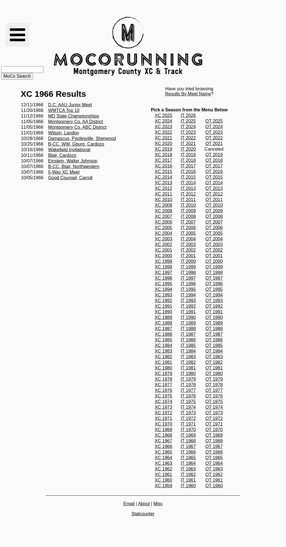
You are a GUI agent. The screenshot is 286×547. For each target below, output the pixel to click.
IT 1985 (188, 345)
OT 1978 (214, 384)
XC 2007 (163, 216)
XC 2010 (163, 199)
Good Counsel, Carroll (70, 177)
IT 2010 (188, 205)
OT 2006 (214, 227)
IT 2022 (188, 137)
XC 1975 (163, 396)
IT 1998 (188, 272)
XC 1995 (163, 283)
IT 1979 (188, 379)
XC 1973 (163, 407)
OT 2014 (214, 182)
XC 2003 (163, 238)
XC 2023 (163, 126)
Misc (158, 503)
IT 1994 (188, 295)
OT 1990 (214, 317)
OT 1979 (214, 379)
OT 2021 (214, 143)
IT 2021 (188, 143)
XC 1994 (163, 289)
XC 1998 (163, 267)
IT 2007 (188, 222)
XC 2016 (163, 166)
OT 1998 (214, 272)
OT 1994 (214, 295)
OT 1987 (214, 334)
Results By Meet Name (188, 93)
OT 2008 (214, 216)
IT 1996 (188, 283)
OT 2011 (214, 199)
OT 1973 (214, 412)
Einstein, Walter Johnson (72, 160)
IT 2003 (188, 244)
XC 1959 (163, 485)
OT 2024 (214, 126)
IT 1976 (188, 396)
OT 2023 (214, 132)
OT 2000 (214, 261)
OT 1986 (214, 339)
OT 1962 (214, 474)
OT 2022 (214, 137)
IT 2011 (188, 199)
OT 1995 (214, 289)
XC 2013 (163, 182)
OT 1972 (214, 418)
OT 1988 (214, 328)
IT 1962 (188, 474)
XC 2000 (163, 255)
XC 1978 (163, 379)
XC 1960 (163, 480)
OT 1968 (214, 440)
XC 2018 (163, 154)
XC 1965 (163, 452)
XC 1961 (163, 474)
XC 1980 (163, 368)
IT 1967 (188, 446)
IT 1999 (188, 267)
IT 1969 (188, 435)
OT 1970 (214, 429)
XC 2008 (163, 210)
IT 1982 (188, 362)
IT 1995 (188, 289)
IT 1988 (188, 328)
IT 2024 (188, 126)
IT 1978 (188, 384)
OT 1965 (214, 457)
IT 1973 (188, 412)
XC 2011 (163, 194)
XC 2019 (163, 149)
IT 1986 (188, 339)
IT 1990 (188, 317)
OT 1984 (214, 351)
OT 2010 (214, 205)
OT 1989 (214, 323)
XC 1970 (163, 424)
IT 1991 (188, 311)
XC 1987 (163, 328)
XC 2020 (163, 143)
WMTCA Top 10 (64, 110)
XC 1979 (163, 373)
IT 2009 (188, 210)
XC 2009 (163, 205)
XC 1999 (163, 261)
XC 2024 (163, 121)
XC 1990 (163, 311)
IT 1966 (188, 452)
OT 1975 (214, 401)
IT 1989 (188, 323)
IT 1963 (188, 468)
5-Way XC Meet (64, 172)
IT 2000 (188, 261)
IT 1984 (188, 351)
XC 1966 (163, 446)
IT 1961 (188, 480)
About (144, 503)
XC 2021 (163, 137)
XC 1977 (163, 384)
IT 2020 (188, 149)
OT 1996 (214, 283)
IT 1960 (188, 485)
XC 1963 (163, 463)
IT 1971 (188, 424)
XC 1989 (163, 317)
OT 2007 (214, 222)
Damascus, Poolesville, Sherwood (82, 138)
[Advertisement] (234, 46)
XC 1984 (163, 345)
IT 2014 (188, 182)
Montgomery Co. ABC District (77, 127)
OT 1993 (214, 300)
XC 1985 (163, 339)
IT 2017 (188, 166)
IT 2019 (188, 154)
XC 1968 (163, 435)
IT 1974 (188, 407)
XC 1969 (163, 429)
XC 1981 (163, 362)
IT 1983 (188, 356)
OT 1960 (214, 485)
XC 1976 (163, 390)
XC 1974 (163, 401)
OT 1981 (214, 368)
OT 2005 (214, 233)
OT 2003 (214, 244)
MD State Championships (73, 116)
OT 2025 (214, 121)
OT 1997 (214, 278)
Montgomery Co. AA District (75, 121)
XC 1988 (163, 323)
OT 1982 (214, 362)
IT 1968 (188, 440)
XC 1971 (163, 418)
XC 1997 (163, 272)
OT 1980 (214, 373)
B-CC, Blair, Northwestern (73, 166)
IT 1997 (188, 278)
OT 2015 (214, 177)
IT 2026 (188, 115)
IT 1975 (188, 401)
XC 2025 (163, 115)
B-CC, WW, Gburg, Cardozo (76, 144)
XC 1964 (163, 457)
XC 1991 (163, 306)
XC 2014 (163, 177)
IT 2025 (188, 121)
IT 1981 (188, 368)
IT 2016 (188, 171)
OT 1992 (214, 306)
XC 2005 (163, 227)
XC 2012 (163, 188)
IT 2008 (188, 216)
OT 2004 (214, 238)
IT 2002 (188, 250)
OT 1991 (214, 311)
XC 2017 (163, 160)
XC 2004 (163, 233)
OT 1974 (214, 407)
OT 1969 (214, 435)
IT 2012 (188, 194)
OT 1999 (214, 267)
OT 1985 (214, 345)
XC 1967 (163, 440)
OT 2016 (214, 171)
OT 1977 (214, 390)
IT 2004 (188, 238)
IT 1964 (188, 463)
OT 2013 (214, 188)
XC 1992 (163, 300)
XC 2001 (163, 250)
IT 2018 (188, 160)
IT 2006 (188, 227)
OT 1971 (214, 424)
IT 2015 (188, 177)
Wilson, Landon (63, 132)
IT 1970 (188, 429)
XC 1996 (163, 278)
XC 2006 (163, 222)
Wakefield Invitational (69, 149)
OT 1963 (214, 468)
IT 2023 (188, 132)
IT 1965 (188, 457)
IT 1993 (188, 300)
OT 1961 (214, 480)
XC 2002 (163, 244)
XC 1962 (163, 468)
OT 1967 (214, 446)
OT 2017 (214, 166)
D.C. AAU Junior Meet (70, 104)
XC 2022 (163, 132)
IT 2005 (188, 233)
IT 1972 (188, 418)
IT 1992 (188, 306)
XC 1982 (163, 356)
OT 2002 (214, 250)
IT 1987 (188, 334)
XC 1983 (163, 351)
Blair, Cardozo (62, 155)
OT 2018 (214, 160)
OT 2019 (214, 154)
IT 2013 (188, 188)
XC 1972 (163, 412)
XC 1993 (163, 295)
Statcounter (143, 513)
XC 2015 (163, 171)
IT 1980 (188, 373)
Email (129, 503)
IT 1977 (188, 390)
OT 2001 (214, 255)
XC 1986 (163, 334)
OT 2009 (214, 210)
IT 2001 (188, 255)
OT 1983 (214, 356)
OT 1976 (214, 396)
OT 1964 (214, 463)
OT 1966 (214, 452)
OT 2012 (214, 194)
